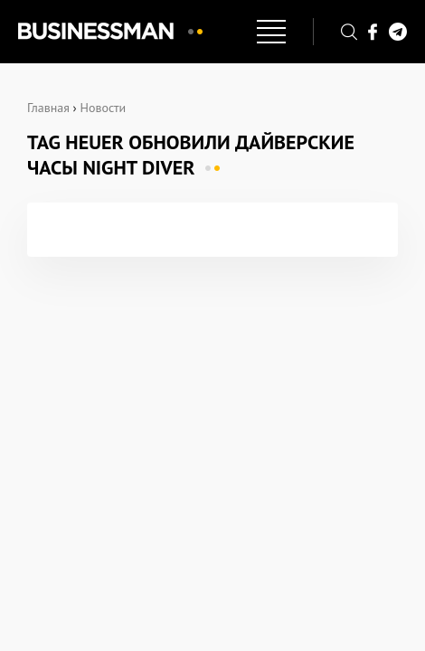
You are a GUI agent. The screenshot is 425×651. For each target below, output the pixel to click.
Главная (48, 107)
